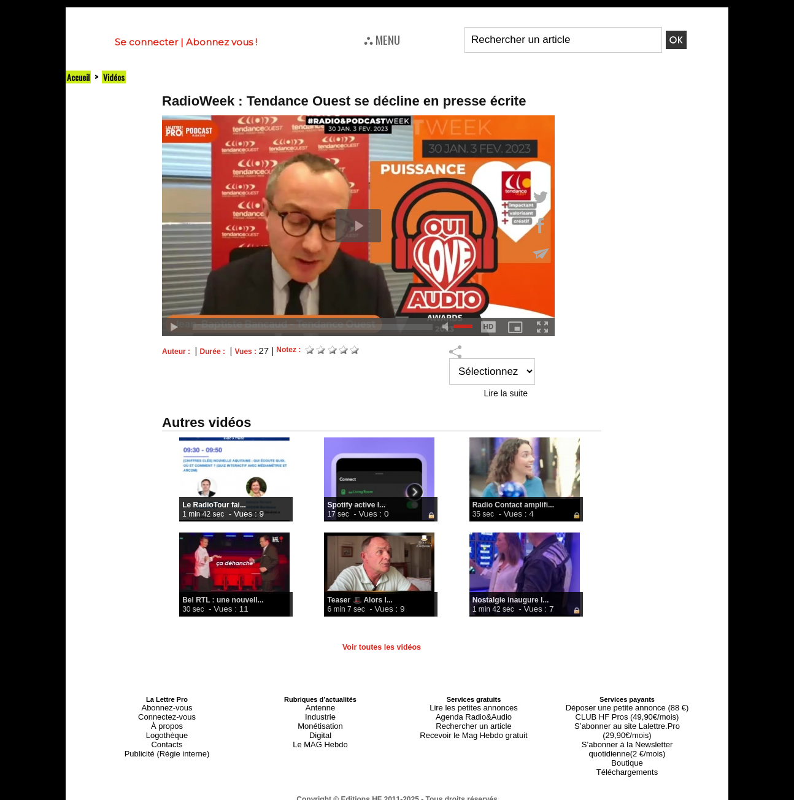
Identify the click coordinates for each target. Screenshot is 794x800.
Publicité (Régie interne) (166, 743)
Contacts (166, 736)
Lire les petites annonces (473, 706)
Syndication (426, 794)
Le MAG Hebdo (320, 736)
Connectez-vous (166, 714)
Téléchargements (627, 751)
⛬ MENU (382, 39)
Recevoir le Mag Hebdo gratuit (474, 729)
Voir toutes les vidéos (381, 647)
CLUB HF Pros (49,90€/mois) (627, 714)
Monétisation (320, 721)
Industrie (320, 714)
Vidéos (118, 76)
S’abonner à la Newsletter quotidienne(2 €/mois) (627, 732)
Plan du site (367, 794)
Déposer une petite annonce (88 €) (627, 706)
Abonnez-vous (166, 706)
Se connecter (146, 42)
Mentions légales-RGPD (494, 786)
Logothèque (167, 729)
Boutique (627, 743)
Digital (320, 729)
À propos (166, 721)
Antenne (320, 706)
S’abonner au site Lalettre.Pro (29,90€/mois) (627, 721)
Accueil (80, 76)
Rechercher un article (474, 721)
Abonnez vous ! (221, 42)
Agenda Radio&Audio (473, 714)
